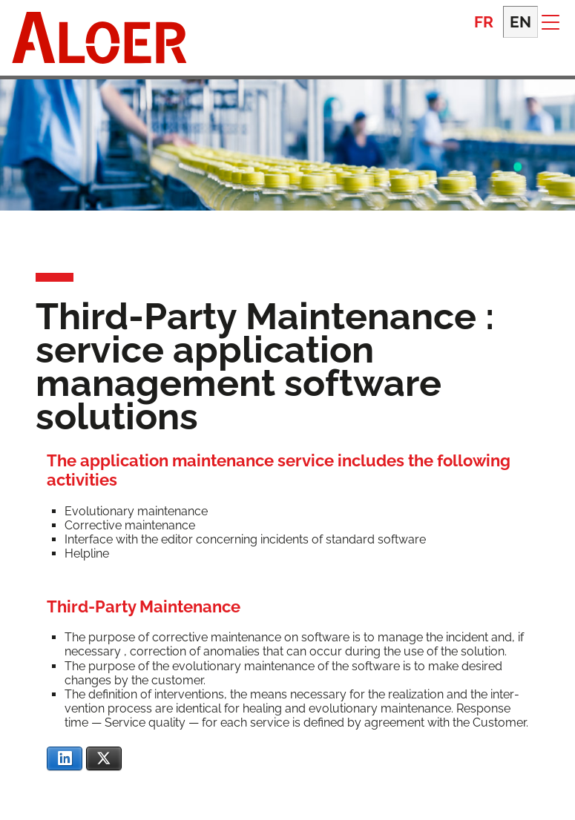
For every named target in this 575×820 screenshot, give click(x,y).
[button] (550, 22)
